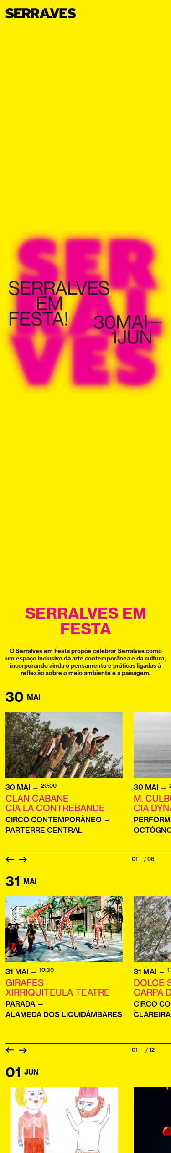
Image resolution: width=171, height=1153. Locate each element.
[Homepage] (46, 13)
